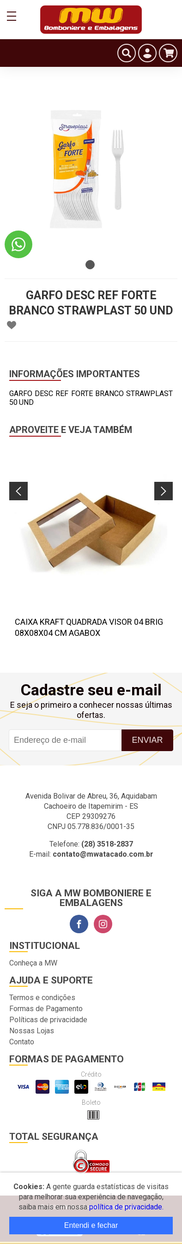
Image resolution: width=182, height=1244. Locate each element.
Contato (21, 1041)
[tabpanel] (91, 169)
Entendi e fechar (91, 1225)
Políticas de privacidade (48, 1019)
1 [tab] (90, 264)
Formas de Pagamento (46, 1008)
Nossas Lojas (31, 1030)
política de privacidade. (126, 1207)
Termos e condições (42, 997)
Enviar (147, 740)
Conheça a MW (33, 963)
